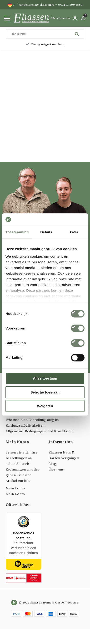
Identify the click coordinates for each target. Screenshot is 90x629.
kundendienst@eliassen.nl (36, 4)
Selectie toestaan (45, 392)
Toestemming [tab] (17, 232)
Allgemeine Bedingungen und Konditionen (40, 431)
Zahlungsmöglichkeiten (25, 425)
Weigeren (45, 406)
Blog (52, 464)
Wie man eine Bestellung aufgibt (32, 420)
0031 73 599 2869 (70, 4)
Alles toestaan (45, 378)
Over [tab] (74, 232)
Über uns (56, 469)
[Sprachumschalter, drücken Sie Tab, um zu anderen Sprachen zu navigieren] (11, 5)
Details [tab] (46, 232)
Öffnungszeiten (60, 18)
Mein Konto (15, 488)
